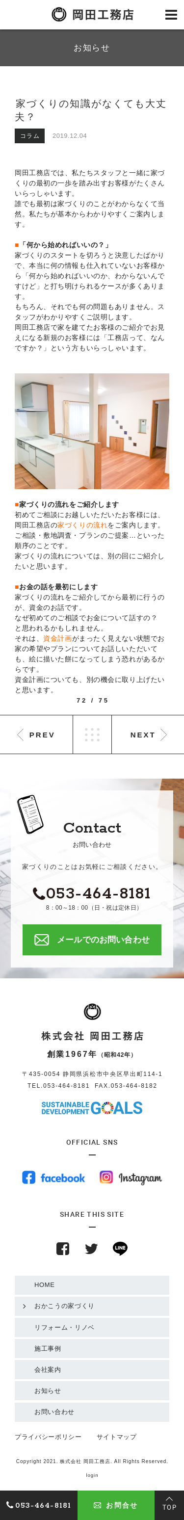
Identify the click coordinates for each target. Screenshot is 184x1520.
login (92, 1475)
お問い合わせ (54, 1411)
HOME (44, 1284)
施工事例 (47, 1348)
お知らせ (47, 1390)
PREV (42, 735)
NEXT (143, 735)
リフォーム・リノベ (64, 1327)
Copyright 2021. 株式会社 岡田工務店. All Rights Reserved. (92, 1461)
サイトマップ (117, 1437)
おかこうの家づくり (64, 1306)
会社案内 (47, 1369)
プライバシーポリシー (48, 1437)
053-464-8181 (66, 1085)
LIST (92, 734)
